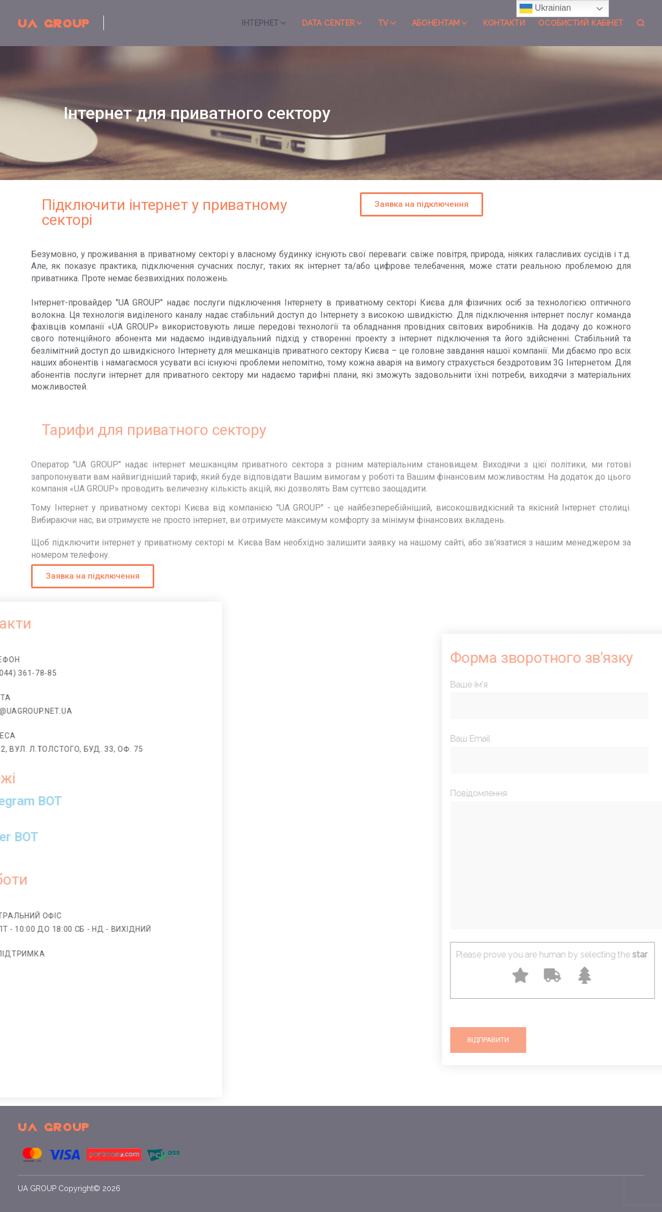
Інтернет (260, 23)
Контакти (504, 23)
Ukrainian (545, 8)
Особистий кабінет (580, 23)
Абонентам (436, 23)
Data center (328, 23)
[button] (421, 204)
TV (383, 23)
